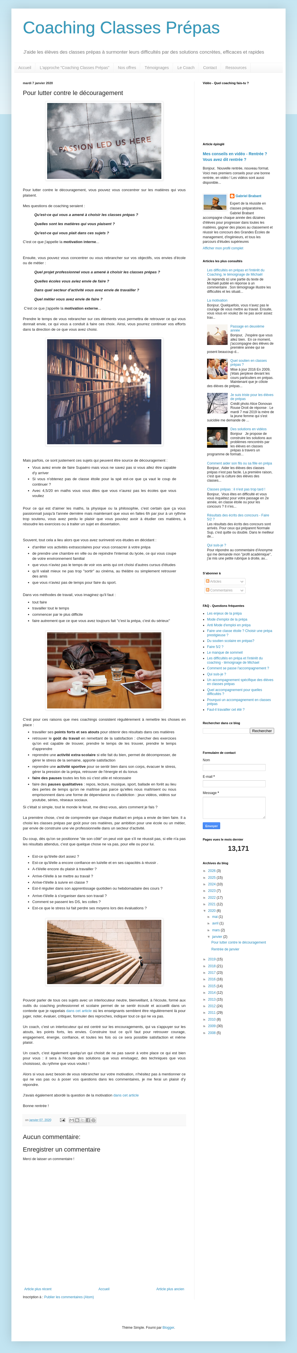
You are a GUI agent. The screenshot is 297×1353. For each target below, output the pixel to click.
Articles (213, 581)
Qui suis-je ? (216, 545)
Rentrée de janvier (225, 949)
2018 (212, 966)
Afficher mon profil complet (223, 248)
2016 (212, 979)
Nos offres (127, 67)
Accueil (24, 67)
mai (215, 917)
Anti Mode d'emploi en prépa (228, 625)
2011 (212, 1013)
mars (216, 930)
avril (215, 923)
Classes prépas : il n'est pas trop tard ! (236, 489)
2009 (212, 1026)
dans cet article (79, 1011)
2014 (212, 993)
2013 (212, 999)
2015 (212, 986)
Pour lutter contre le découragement (238, 942)
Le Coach (185, 67)
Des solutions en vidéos (248, 429)
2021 (212, 904)
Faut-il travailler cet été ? (225, 710)
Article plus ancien (170, 1289)
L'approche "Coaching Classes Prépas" (74, 67)
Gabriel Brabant (248, 196)
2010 (212, 1019)
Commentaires (219, 590)
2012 (212, 1006)
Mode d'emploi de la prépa (227, 619)
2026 (212, 871)
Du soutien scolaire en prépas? (230, 641)
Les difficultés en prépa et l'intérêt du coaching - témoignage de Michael (235, 660)
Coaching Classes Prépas (121, 27)
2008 (212, 1033)
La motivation (217, 300)
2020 (212, 911)
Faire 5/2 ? (215, 647)
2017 (212, 973)
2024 (212, 884)
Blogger (168, 1328)
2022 (212, 898)
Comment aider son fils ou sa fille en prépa (239, 463)
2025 (212, 878)
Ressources (235, 67)
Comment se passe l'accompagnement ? (238, 668)
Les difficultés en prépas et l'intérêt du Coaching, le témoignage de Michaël (235, 272)
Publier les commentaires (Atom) (69, 1297)
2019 (212, 959)
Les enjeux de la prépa (224, 613)
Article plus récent (37, 1289)
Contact (210, 67)
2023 (212, 891)
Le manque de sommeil (225, 653)
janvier (217, 937)
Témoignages (157, 67)
